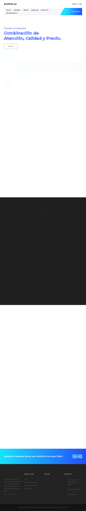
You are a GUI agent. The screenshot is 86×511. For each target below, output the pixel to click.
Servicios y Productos (30, 482)
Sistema (17, 10)
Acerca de (34, 10)
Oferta (26, 10)
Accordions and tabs (30, 485)
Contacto (44, 10)
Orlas (8, 10)
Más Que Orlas (11, 13)
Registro (74, 4)
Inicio (25, 479)
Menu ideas (27, 488)
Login (80, 4)
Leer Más (11, 46)
